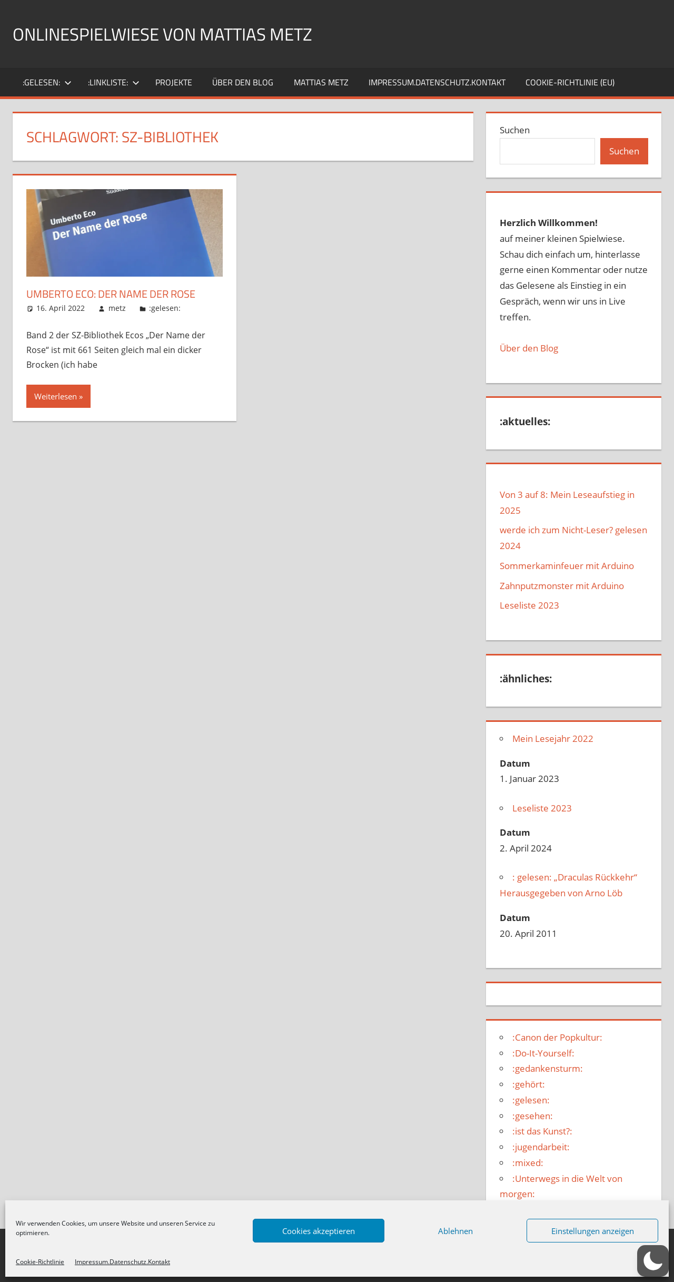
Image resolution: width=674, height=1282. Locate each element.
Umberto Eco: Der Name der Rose (120, 293)
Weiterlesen (55, 396)
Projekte (173, 82)
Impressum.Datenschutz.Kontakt (122, 1261)
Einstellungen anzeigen (592, 1231)
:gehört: (528, 1084)
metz (117, 308)
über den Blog (242, 82)
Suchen (515, 130)
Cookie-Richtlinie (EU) (570, 82)
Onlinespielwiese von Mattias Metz (176, 33)
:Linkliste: (114, 82)
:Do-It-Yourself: (543, 1053)
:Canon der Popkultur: (557, 1037)
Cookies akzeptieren (318, 1231)
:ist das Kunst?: (542, 1131)
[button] (653, 1261)
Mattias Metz (321, 82)
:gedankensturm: (547, 1068)
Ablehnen (455, 1231)
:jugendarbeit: (541, 1147)
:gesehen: (532, 1116)
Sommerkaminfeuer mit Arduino (567, 566)
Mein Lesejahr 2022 (552, 738)
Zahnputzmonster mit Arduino (562, 586)
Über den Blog (529, 348)
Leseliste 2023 (529, 605)
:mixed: (527, 1163)
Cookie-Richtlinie (40, 1261)
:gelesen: (47, 82)
